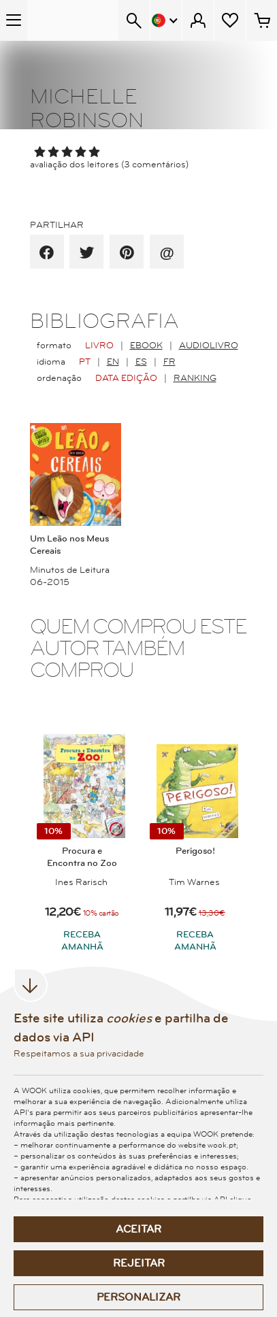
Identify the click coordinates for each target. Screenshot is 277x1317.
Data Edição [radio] (126, 378)
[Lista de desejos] (229, 20)
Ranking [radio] (195, 378)
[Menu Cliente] (197, 20)
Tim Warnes (194, 882)
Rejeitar (139, 1263)
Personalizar (138, 1297)
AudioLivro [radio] (208, 345)
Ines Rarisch (81, 882)
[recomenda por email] (166, 253)
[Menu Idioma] (165, 20)
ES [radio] (141, 362)
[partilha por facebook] (46, 253)
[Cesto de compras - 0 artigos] (261, 20)
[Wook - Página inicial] (72, 20)
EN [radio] (113, 362)
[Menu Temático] (13, 20)
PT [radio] (85, 362)
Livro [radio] (99, 345)
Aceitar (138, 1229)
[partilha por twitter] (87, 253)
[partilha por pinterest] (127, 253)
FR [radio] (169, 362)
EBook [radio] (146, 345)
